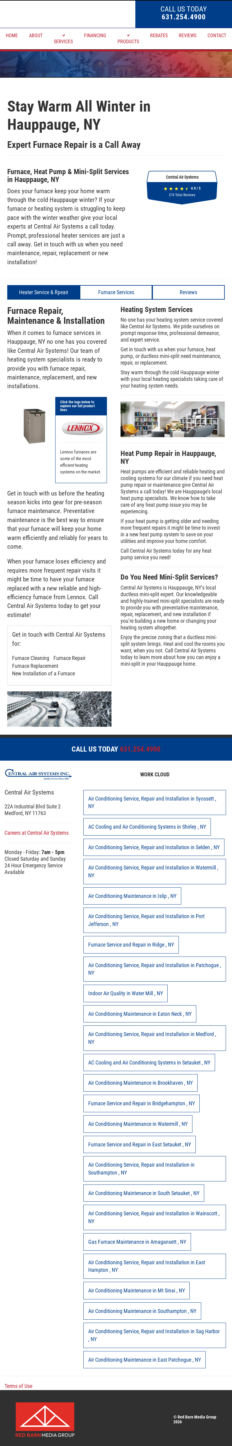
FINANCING (95, 35)
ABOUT (36, 35)
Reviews (188, 292)
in (152, 802)
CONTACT (217, 35)
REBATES (159, 35)
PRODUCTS (128, 38)
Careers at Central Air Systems (37, 833)
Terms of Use (18, 1386)
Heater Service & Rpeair (43, 292)
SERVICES (63, 38)
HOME (12, 35)
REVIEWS (187, 35)
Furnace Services (116, 292)
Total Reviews (182, 195)
